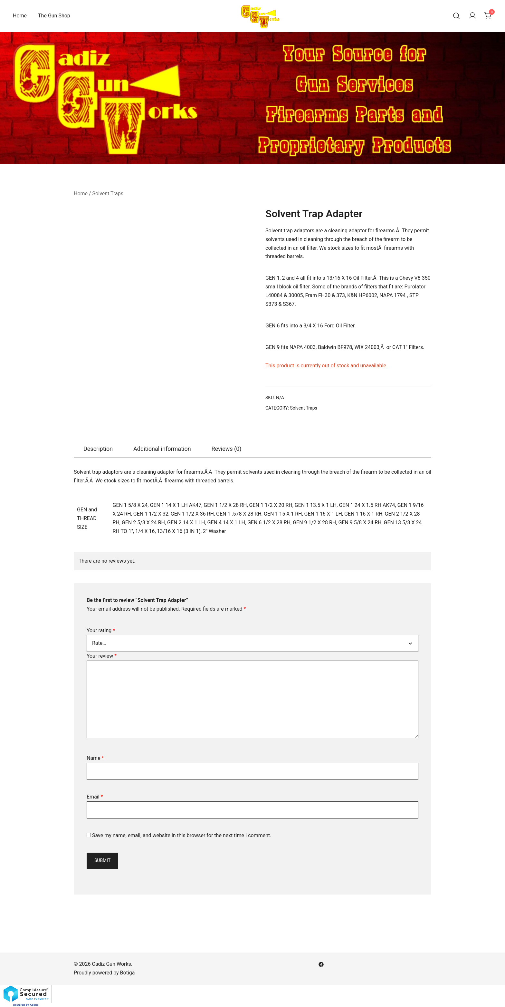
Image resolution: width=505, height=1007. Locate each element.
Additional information (162, 448)
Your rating (101, 630)
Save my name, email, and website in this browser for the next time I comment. (182, 835)
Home (20, 16)
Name (95, 758)
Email (95, 797)
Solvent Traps (107, 193)
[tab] (98, 449)
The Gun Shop (54, 16)
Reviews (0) (227, 448)
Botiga (127, 973)
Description (98, 448)
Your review (102, 656)
